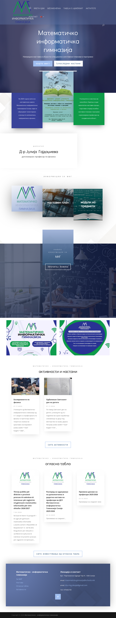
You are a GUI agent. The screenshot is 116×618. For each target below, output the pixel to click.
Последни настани (69, 63)
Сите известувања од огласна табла (57, 554)
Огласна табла (22, 586)
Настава (19, 582)
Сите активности (58, 445)
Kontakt (33, 17)
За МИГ (19, 579)
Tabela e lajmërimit (73, 9)
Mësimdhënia (54, 9)
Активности (21, 589)
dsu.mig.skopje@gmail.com (76, 585)
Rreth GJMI (39, 9)
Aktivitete (91, 9)
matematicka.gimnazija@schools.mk (80, 580)
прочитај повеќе (58, 267)
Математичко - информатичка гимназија (41, 615)
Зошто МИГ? (43, 63)
